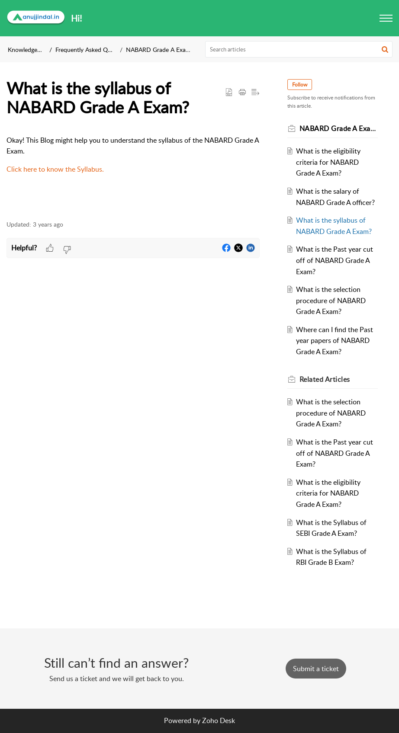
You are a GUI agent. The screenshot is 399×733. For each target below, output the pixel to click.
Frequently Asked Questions (92, 49)
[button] (386, 18)
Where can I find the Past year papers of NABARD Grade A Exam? (334, 340)
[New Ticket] (316, 668)
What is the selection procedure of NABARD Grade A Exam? (331, 300)
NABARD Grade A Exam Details (168, 49)
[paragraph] (133, 155)
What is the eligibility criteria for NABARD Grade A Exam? (328, 162)
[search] (299, 49)
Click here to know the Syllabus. (55, 169)
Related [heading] (324, 379)
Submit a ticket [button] (316, 668)
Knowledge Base (29, 49)
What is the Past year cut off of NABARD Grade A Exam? (334, 260)
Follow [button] (299, 84)
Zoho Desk (218, 720)
